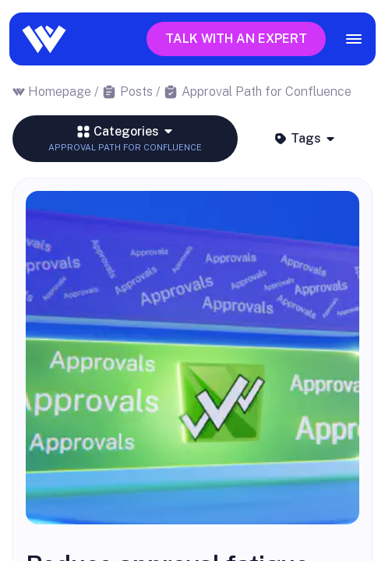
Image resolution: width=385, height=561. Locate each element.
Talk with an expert (236, 38)
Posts (136, 91)
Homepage (59, 91)
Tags (305, 138)
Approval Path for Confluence (266, 91)
